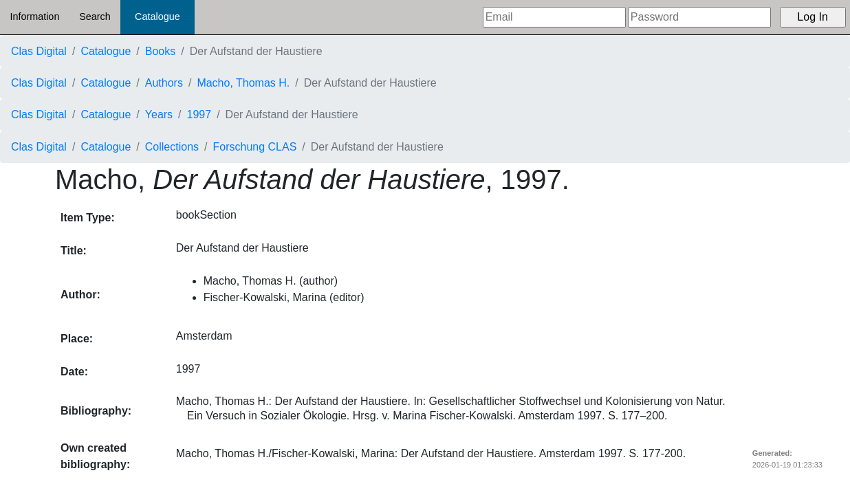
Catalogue (157, 16)
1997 (199, 114)
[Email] (554, 17)
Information (34, 16)
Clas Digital (39, 51)
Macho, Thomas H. (243, 83)
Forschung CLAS (255, 147)
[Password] (699, 17)
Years (159, 114)
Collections (172, 147)
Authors (164, 83)
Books (160, 51)
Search (95, 16)
